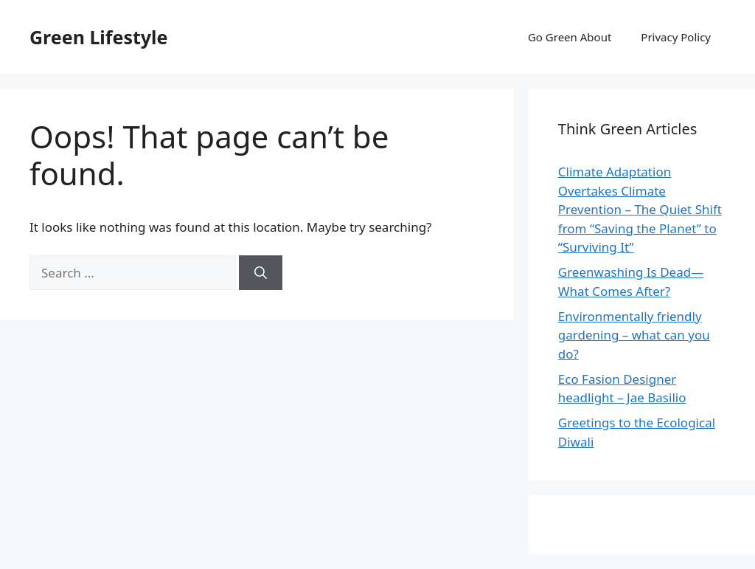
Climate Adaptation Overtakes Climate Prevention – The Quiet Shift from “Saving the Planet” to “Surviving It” (640, 209)
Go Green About (569, 37)
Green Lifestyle (98, 36)
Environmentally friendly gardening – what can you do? (634, 335)
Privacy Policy (676, 37)
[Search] (260, 273)
